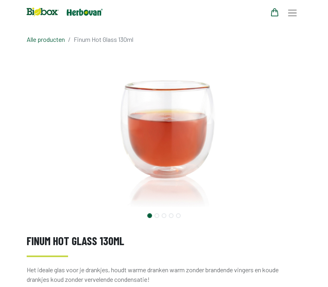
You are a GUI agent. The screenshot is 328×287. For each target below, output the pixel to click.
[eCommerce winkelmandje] (274, 12)
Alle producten (46, 39)
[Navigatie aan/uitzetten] (292, 12)
